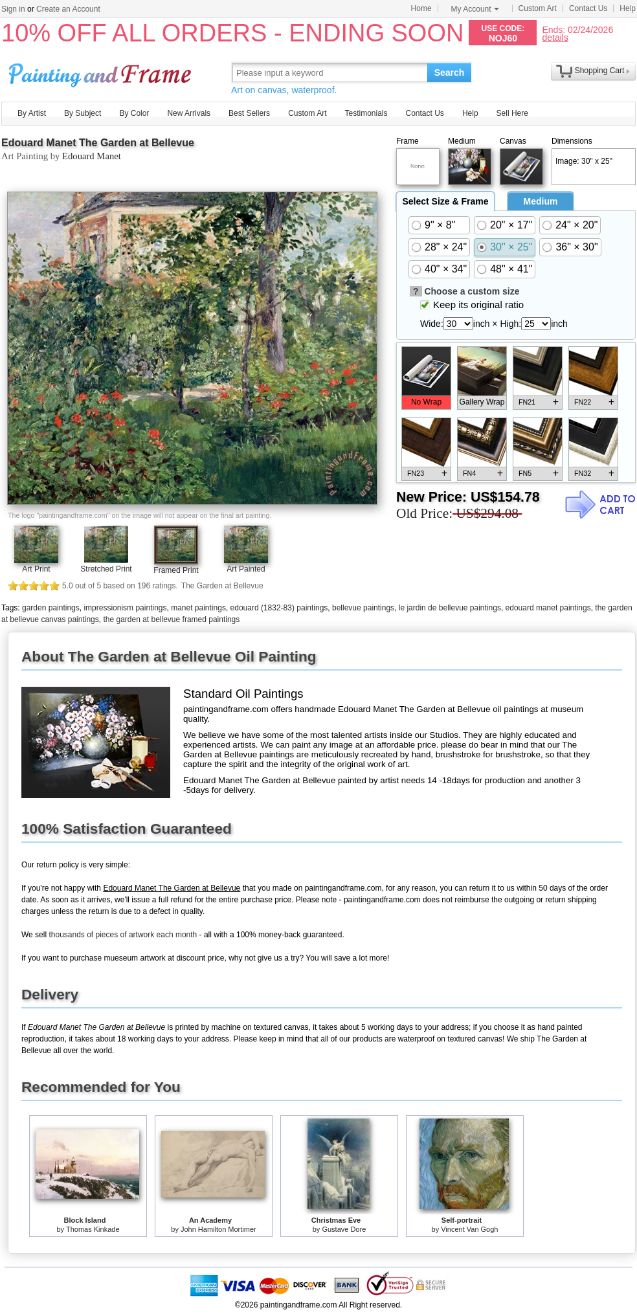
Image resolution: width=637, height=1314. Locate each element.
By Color (134, 113)
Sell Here (512, 113)
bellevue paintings (363, 607)
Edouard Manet (91, 156)
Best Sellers (249, 113)
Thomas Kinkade (93, 1229)
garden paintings (51, 607)
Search (449, 72)
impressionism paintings (125, 607)
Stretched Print (105, 568)
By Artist (31, 113)
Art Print (36, 568)
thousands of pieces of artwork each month (123, 934)
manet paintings (198, 607)
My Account (475, 9)
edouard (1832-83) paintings (279, 607)
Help (628, 8)
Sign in (13, 9)
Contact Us (588, 8)
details (555, 37)
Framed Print (175, 570)
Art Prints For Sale (102, 72)
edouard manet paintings (548, 607)
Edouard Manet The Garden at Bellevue (97, 142)
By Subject (82, 113)
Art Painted (246, 568)
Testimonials (365, 113)
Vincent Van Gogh (469, 1229)
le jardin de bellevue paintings (450, 607)
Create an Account (68, 9)
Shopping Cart (600, 70)
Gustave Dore (344, 1229)
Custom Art (538, 8)
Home (421, 8)
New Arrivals (188, 113)
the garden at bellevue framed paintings (171, 619)
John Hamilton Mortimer (218, 1229)
